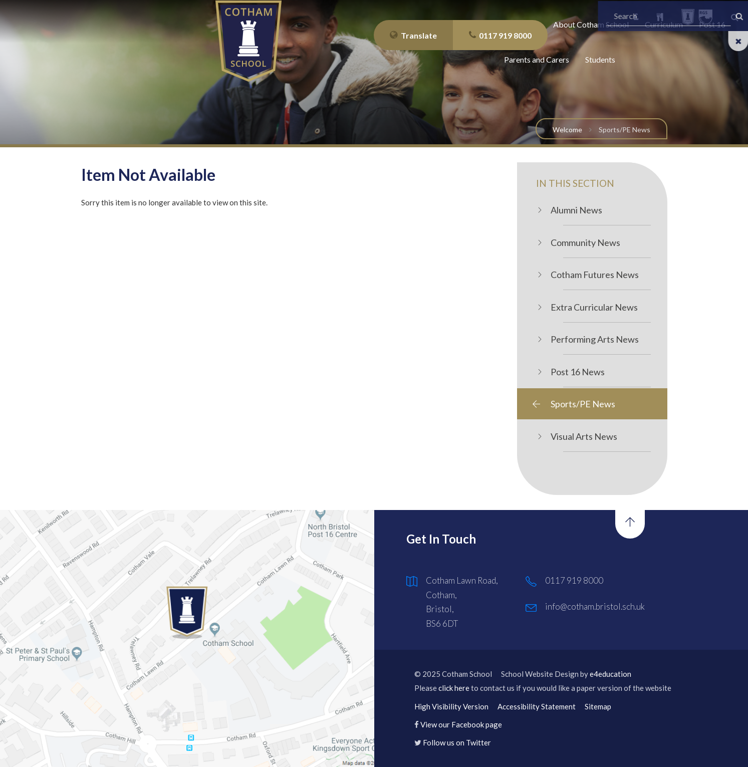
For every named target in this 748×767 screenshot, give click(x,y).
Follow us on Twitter (457, 742)
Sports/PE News (624, 129)
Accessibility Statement (536, 706)
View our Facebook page (461, 724)
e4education (610, 673)
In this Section (575, 183)
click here (453, 687)
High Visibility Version (451, 706)
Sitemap (598, 706)
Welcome (567, 129)
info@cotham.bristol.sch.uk (595, 606)
